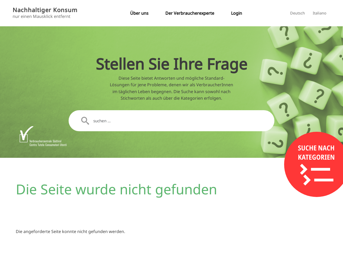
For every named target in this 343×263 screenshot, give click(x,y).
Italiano (319, 13)
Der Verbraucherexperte (189, 13)
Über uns (139, 13)
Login (236, 13)
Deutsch (297, 13)
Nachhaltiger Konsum (45, 10)
